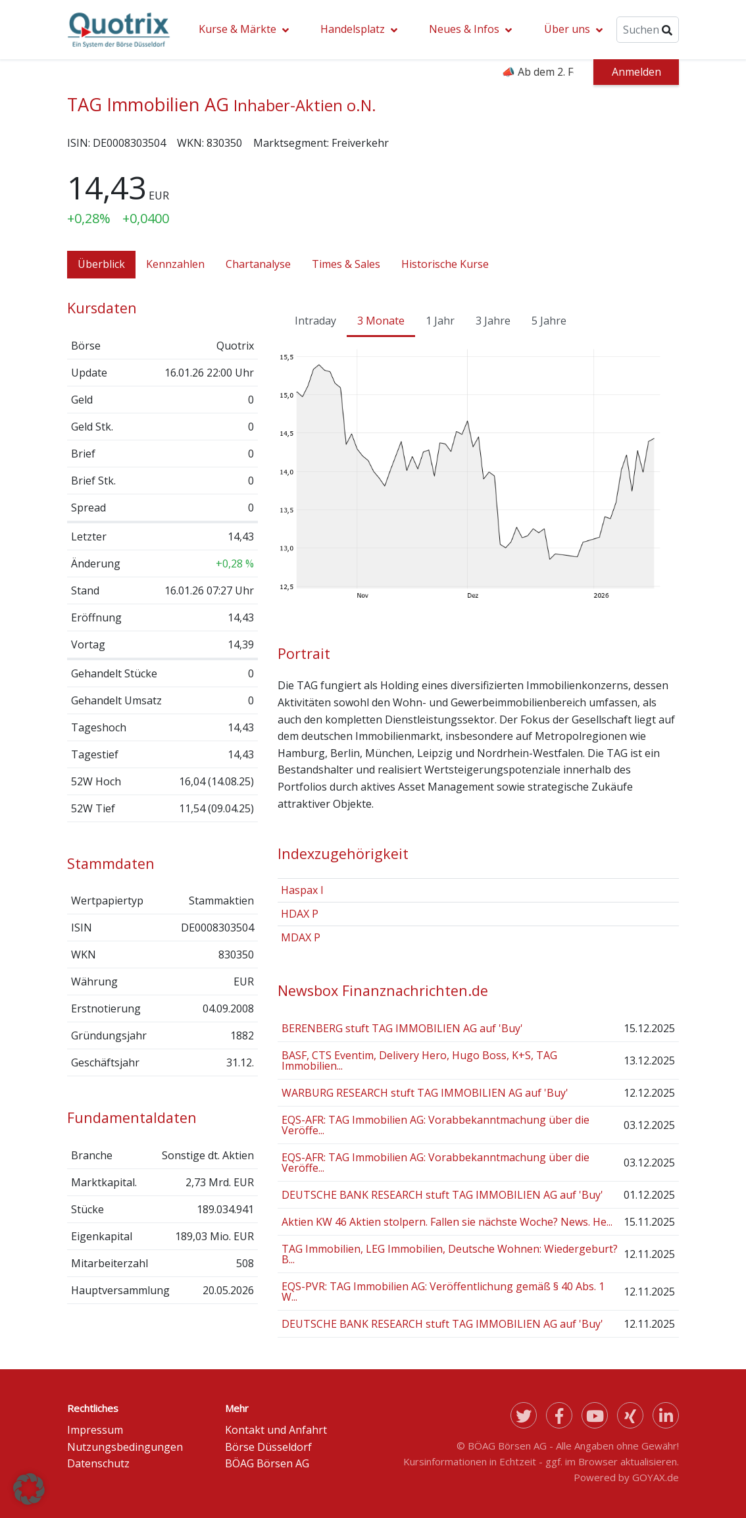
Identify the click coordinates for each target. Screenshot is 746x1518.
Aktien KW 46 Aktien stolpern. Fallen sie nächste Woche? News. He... (447, 1222)
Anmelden (636, 72)
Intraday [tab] (315, 320)
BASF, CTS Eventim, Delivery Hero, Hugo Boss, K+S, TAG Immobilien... (419, 1060)
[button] (29, 1489)
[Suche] (647, 29)
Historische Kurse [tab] (445, 264)
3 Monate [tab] (381, 320)
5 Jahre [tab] (549, 320)
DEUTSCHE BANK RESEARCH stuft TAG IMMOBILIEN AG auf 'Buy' (442, 1195)
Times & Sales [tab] (346, 264)
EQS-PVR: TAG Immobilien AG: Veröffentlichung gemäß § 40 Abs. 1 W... (443, 1291)
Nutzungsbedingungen (125, 1447)
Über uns (567, 29)
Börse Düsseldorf (268, 1447)
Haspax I (302, 890)
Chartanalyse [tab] (258, 264)
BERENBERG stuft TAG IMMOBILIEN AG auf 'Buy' (402, 1028)
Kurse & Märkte (237, 29)
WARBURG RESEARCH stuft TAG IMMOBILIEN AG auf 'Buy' (425, 1092)
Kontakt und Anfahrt (276, 1430)
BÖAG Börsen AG (267, 1463)
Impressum (95, 1430)
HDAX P (299, 913)
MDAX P (300, 937)
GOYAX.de (655, 1477)
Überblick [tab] (101, 264)
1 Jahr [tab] (440, 320)
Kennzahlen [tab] (175, 264)
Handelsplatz (352, 29)
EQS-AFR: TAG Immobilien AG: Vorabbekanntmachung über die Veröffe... (435, 1125)
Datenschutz (98, 1463)
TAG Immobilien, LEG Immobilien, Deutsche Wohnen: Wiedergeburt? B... (450, 1254)
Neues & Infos (464, 29)
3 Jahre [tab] (493, 320)
